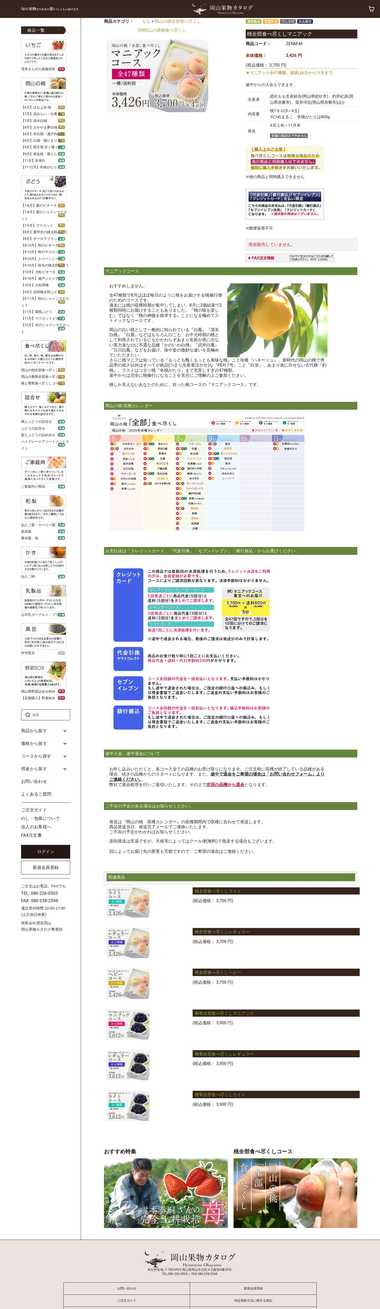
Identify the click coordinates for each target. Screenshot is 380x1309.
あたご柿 (28, 576)
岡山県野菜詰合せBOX (38, 691)
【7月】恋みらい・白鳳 (39, 114)
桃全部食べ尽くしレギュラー (222, 931)
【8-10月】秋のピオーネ (40, 245)
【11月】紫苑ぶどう (36, 312)
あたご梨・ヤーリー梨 (38, 525)
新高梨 (26, 532)
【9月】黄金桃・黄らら (39, 154)
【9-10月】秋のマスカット (41, 252)
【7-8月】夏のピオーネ (39, 205)
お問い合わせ (34, 781)
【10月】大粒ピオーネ (38, 272)
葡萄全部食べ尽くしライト (220, 1094)
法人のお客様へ (36, 826)
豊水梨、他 (29, 538)
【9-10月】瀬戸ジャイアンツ (43, 278)
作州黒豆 (28, 653)
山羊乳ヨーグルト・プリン (41, 615)
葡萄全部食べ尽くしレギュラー (224, 1053)
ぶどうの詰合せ (33, 428)
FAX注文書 (31, 835)
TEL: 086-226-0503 (39, 893)
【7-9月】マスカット (37, 225)
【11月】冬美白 (33, 161)
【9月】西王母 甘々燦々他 (41, 147)
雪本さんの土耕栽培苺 (38, 69)
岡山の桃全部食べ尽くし (40, 370)
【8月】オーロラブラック (41, 239)
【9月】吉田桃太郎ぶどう (41, 292)
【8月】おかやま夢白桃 (39, 127)
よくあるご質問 (36, 794)
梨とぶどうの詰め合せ (38, 435)
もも (146, 21)
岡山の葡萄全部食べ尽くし (41, 377)
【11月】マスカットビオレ (42, 318)
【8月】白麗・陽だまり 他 (41, 140)
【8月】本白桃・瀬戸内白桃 (42, 134)
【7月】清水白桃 (34, 121)
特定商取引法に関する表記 (253, 1300)
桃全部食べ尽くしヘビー (218, 972)
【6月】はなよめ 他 (36, 107)
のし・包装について (40, 818)
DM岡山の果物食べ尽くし (162, 30)
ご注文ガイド (34, 809)
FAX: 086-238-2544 (39, 900)
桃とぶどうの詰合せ (36, 421)
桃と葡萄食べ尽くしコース (41, 383)
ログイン (45, 851)
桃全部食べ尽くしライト (218, 891)
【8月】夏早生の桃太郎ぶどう (44, 232)
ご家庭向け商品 (33, 486)
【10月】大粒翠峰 (35, 285)
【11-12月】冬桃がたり (39, 167)
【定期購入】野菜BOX (38, 698)
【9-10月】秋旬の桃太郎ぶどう (45, 265)
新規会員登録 (46, 867)
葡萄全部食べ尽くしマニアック (224, 1013)
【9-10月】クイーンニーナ (41, 259)
